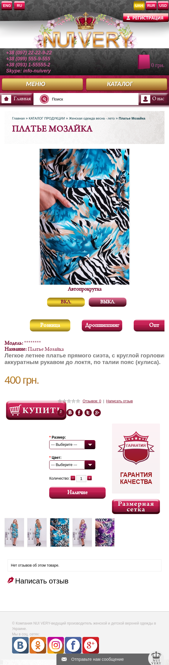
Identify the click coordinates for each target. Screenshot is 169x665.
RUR (151, 6)
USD (163, 6)
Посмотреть (36, 410)
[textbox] (76, 99)
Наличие (77, 493)
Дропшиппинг (102, 325)
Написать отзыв (119, 401)
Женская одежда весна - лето (92, 118)
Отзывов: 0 (92, 401)
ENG (7, 6)
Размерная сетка (136, 506)
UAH (139, 6)
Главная (22, 99)
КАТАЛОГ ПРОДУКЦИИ (47, 118)
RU (19, 6)
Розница (50, 325)
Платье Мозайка (132, 118)
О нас (158, 99)
